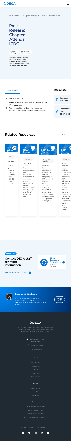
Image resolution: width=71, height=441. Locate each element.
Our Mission (35, 362)
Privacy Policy (41, 427)
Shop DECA (35, 395)
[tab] (12, 91)
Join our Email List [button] (60, 300)
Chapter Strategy (30, 16)
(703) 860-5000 (37, 345)
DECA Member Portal (35, 410)
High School (36, 366)
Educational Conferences (50, 16)
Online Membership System (35, 406)
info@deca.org (37, 349)
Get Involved (35, 377)
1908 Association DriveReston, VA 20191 (37, 340)
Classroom (35, 373)
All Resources (14, 16)
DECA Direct (35, 388)
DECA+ (35, 391)
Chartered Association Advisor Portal (35, 417)
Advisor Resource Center (35, 413)
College (35, 369)
